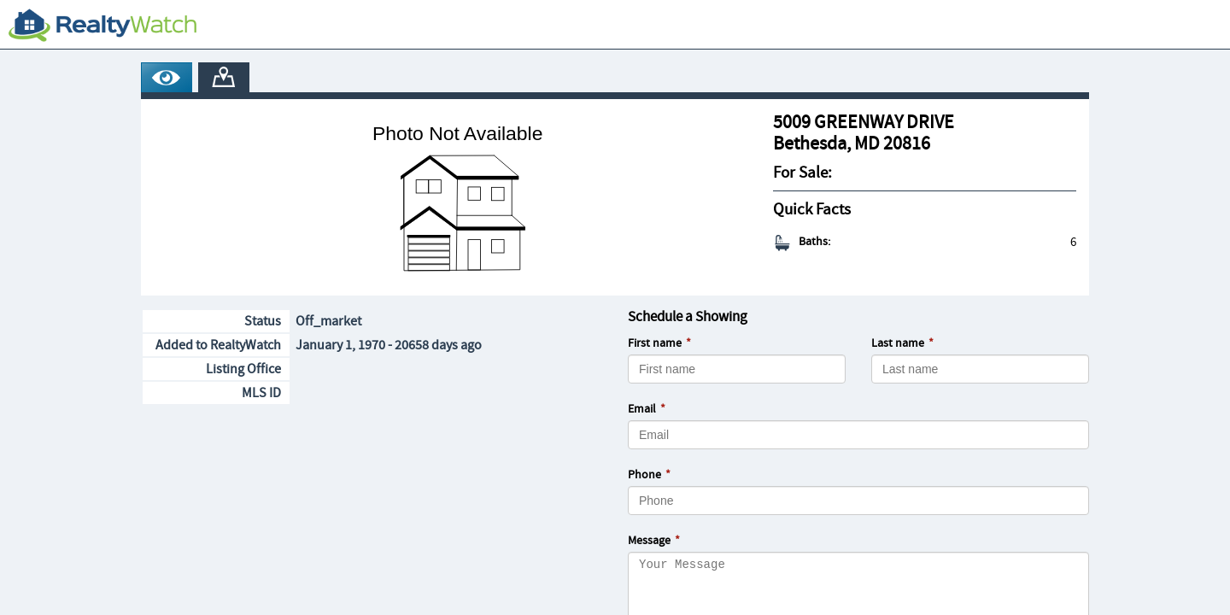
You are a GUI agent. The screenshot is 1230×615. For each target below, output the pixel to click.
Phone (644, 475)
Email (642, 409)
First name (655, 343)
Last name (897, 343)
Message (649, 541)
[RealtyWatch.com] (102, 25)
